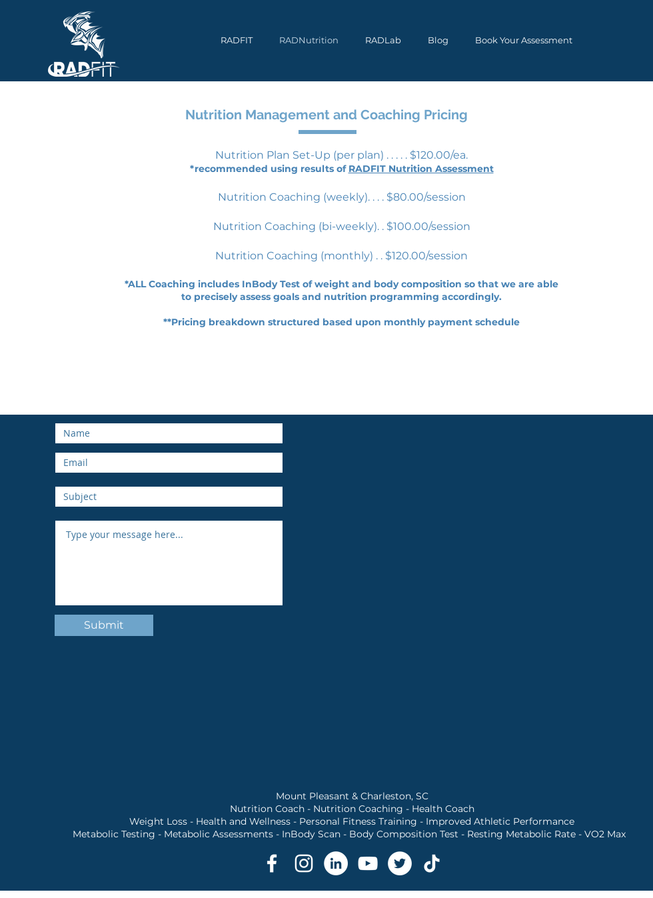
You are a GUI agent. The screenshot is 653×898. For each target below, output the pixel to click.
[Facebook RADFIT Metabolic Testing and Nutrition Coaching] (272, 863)
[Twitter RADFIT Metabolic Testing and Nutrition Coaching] (400, 863)
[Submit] (104, 625)
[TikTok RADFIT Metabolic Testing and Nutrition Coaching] (432, 863)
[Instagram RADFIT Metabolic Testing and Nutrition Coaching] (304, 863)
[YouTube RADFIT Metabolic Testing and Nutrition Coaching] (368, 863)
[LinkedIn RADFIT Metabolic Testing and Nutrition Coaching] (336, 863)
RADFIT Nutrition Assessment (421, 169)
